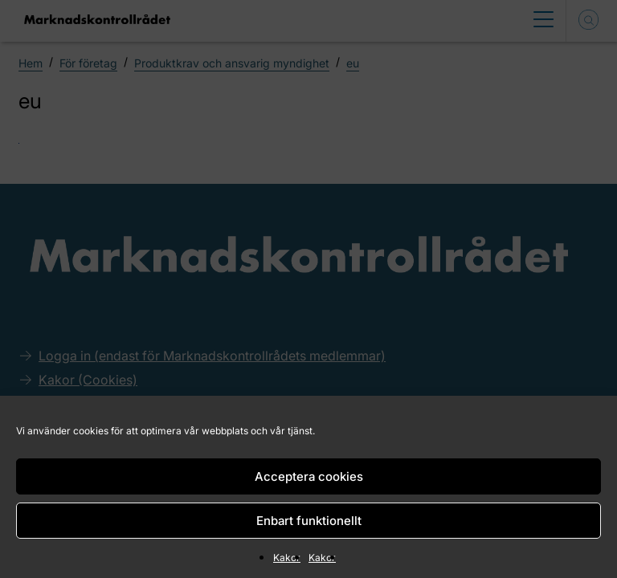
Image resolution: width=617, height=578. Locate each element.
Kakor (286, 558)
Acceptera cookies (309, 476)
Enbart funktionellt (309, 520)
